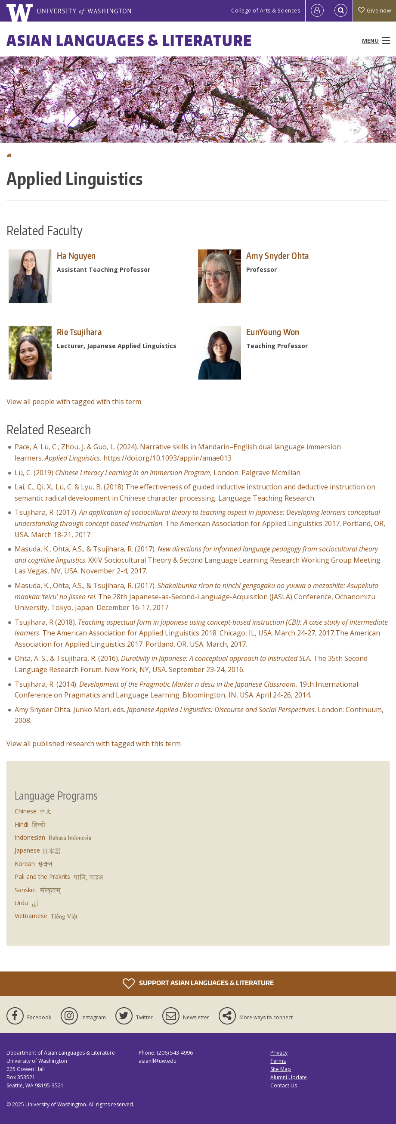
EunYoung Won (273, 331)
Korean (25, 863)
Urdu (21, 903)
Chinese (26, 811)
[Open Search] (341, 11)
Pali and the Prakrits (42, 876)
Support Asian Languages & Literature (198, 984)
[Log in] (317, 11)
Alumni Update (288, 1077)
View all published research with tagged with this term (93, 743)
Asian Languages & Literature (129, 40)
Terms (278, 1061)
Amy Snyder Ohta (277, 255)
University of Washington (55, 1104)
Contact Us (283, 1085)
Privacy (279, 1052)
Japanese (27, 850)
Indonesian (30, 837)
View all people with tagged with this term (73, 401)
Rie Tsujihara (79, 331)
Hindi (21, 824)
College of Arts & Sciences (265, 10)
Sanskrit (26, 890)
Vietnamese (31, 916)
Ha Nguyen (76, 255)
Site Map (280, 1069)
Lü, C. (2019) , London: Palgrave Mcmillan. (161, 472)
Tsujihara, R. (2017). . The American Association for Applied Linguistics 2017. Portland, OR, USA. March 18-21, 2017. (200, 523)
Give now (374, 10)
